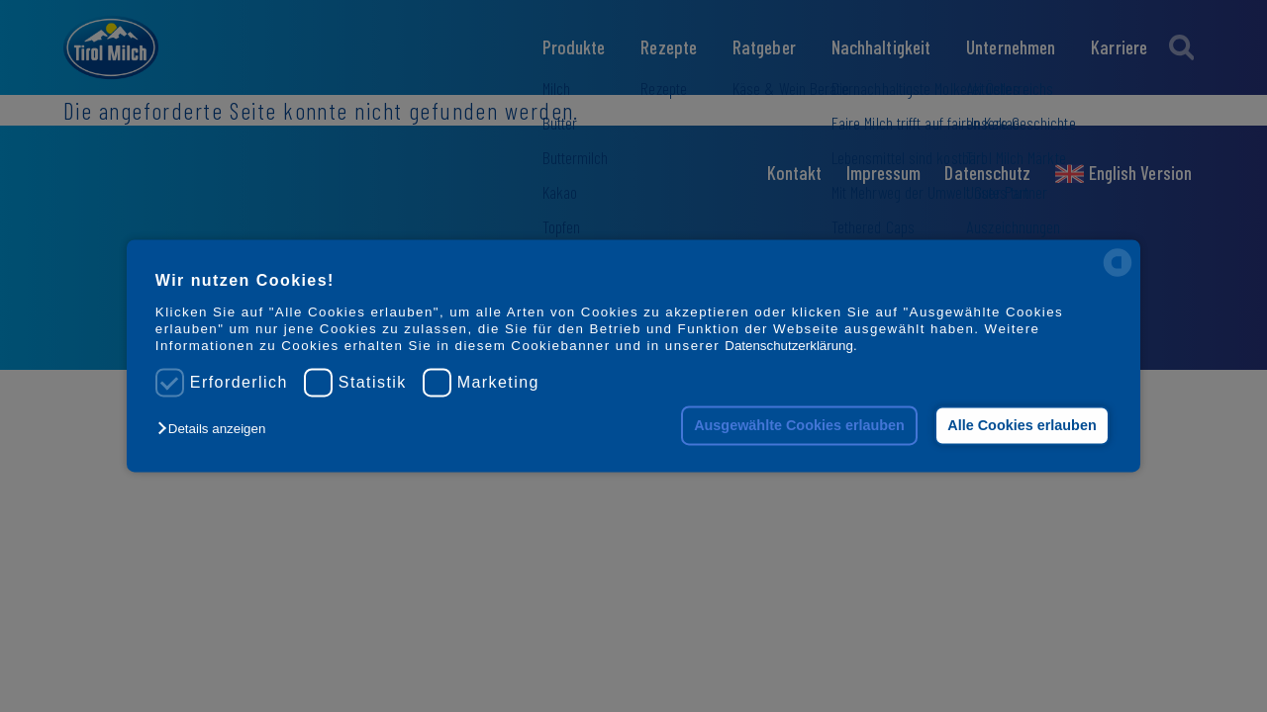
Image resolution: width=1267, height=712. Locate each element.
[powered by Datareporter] (1117, 275)
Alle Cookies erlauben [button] (1021, 425)
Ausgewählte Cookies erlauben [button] (799, 425)
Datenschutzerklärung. (790, 346)
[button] (216, 428)
